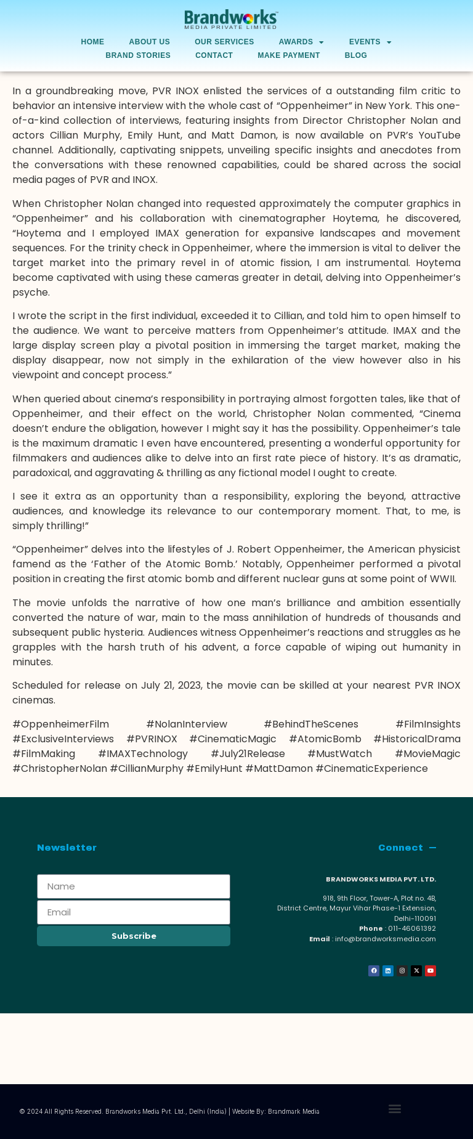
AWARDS (302, 42)
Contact (214, 55)
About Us (150, 42)
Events (370, 42)
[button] (394, 1108)
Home (93, 42)
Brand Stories (138, 55)
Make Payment (288, 55)
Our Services (224, 42)
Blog (356, 55)
